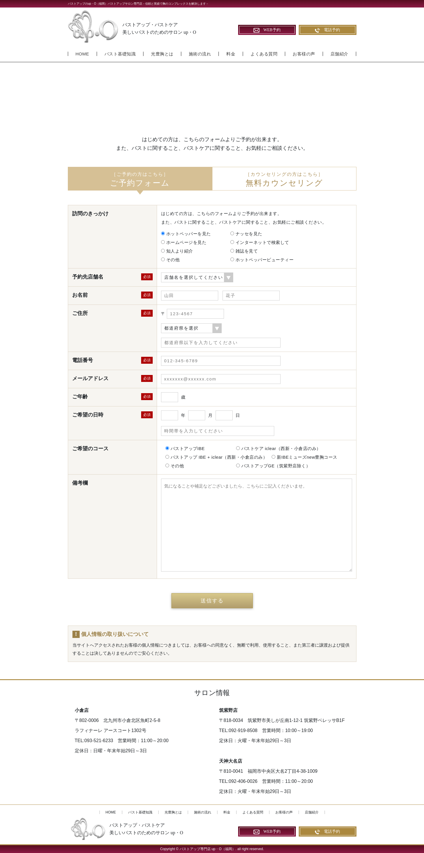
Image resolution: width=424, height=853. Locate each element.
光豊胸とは (162, 54)
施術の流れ (200, 54)
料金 (230, 54)
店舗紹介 (339, 54)
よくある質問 (264, 54)
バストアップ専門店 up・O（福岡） (208, 849)
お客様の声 (304, 54)
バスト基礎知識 (120, 54)
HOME (82, 54)
